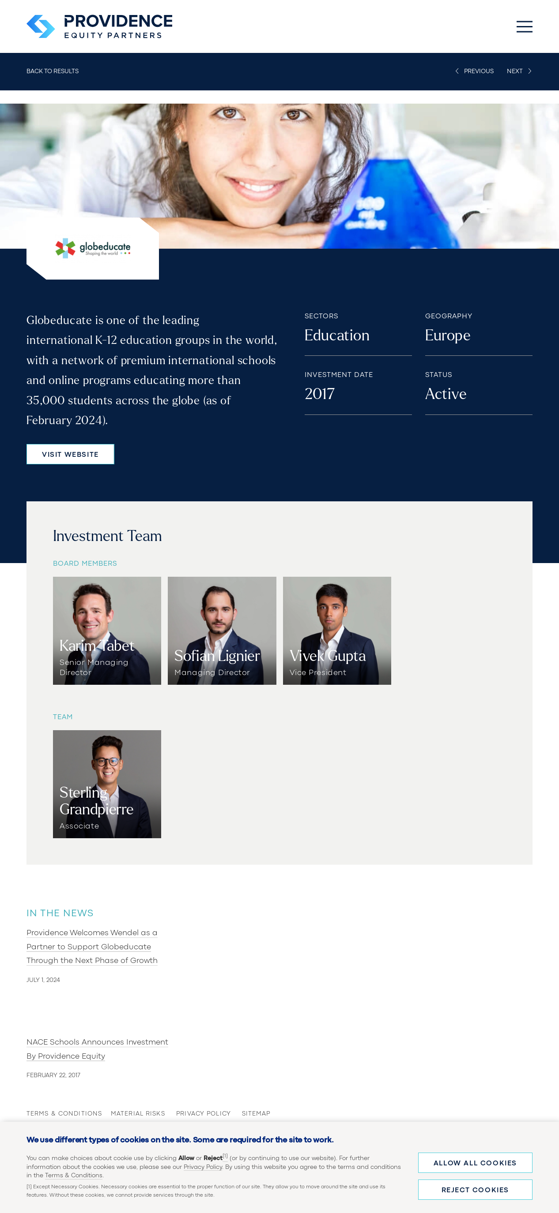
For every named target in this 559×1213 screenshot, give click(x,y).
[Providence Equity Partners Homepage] (99, 26)
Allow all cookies (475, 1164)
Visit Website (70, 455)
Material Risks (130, 1113)
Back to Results (52, 71)
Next (515, 71)
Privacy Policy (203, 1167)
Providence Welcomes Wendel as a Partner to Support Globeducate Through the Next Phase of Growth (92, 947)
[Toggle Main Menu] (525, 26)
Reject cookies (475, 1190)
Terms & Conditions (73, 1175)
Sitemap (256, 1113)
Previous (479, 71)
